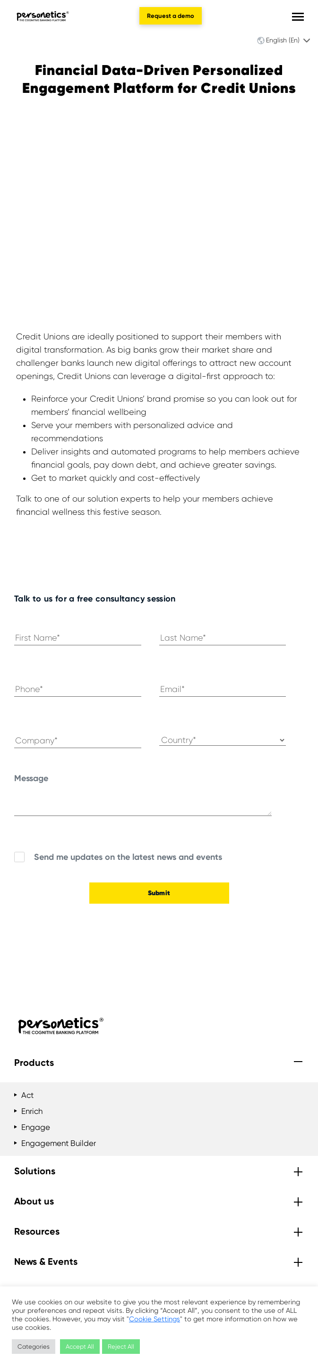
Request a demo (170, 15)
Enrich (32, 1111)
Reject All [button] (121, 1346)
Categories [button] (33, 1346)
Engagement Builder (58, 1143)
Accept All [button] (80, 1346)
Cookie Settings (154, 1319)
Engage (35, 1127)
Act (27, 1095)
